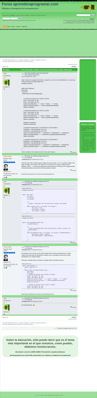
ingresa (22, 15)
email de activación (40, 15)
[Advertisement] (48, 43)
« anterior (70, 64)
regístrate (27, 15)
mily (5, 73)
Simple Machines (51, 395)
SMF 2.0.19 (38, 395)
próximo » (75, 64)
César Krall (7, 156)
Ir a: (55, 328)
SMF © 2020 (44, 395)
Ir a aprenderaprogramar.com (89, 11)
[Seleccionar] (28, 188)
